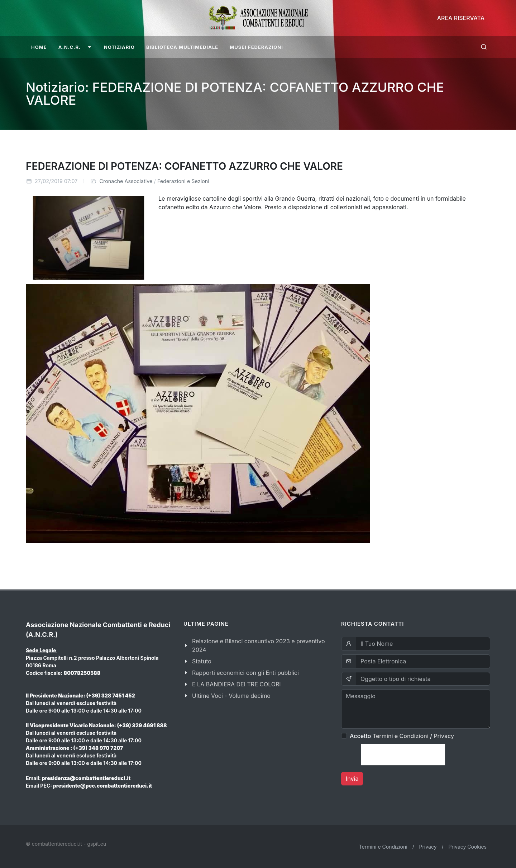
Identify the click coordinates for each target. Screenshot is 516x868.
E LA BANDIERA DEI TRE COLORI (236, 684)
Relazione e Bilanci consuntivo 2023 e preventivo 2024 (258, 645)
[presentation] (403, 754)
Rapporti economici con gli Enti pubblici (245, 672)
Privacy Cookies (467, 847)
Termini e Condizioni (401, 735)
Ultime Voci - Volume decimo (231, 695)
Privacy (444, 735)
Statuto (201, 661)
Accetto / (402, 735)
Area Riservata (460, 18)
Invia (352, 778)
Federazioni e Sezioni (183, 181)
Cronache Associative (125, 181)
